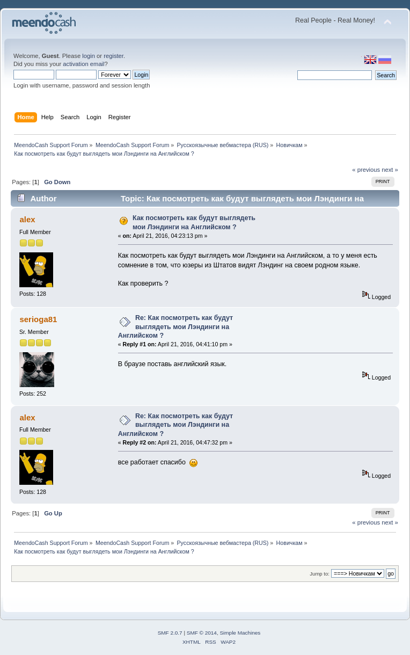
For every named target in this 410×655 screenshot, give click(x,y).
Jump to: (320, 574)
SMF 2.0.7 (170, 633)
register (113, 56)
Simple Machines (239, 633)
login (88, 56)
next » (390, 169)
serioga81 (38, 319)
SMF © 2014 (202, 633)
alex (27, 219)
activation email (83, 64)
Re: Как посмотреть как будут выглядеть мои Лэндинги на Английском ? (175, 326)
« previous (366, 169)
